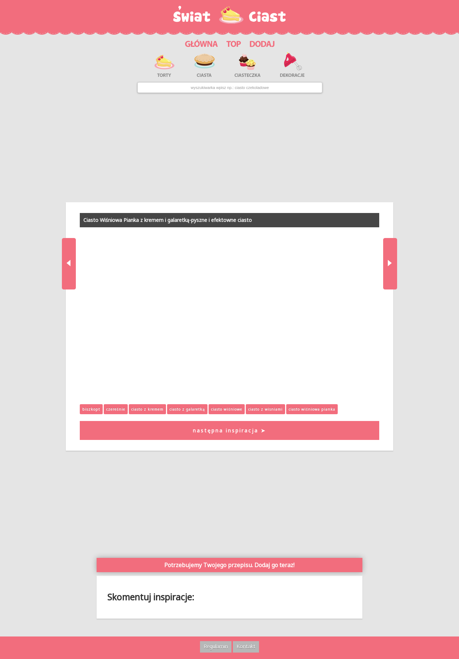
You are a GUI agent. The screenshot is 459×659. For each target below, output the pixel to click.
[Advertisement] (229, 148)
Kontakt (245, 646)
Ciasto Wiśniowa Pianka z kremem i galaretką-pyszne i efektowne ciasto (167, 220)
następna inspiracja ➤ (229, 430)
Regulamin (216, 646)
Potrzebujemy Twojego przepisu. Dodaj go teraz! (229, 565)
